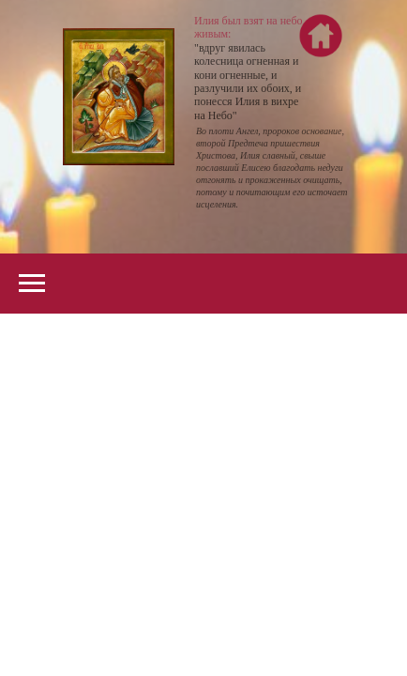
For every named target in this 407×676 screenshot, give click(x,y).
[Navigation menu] (32, 283)
